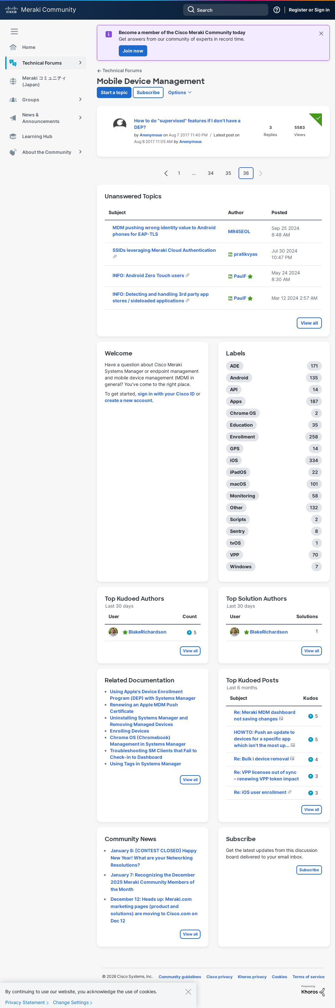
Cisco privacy (219, 976)
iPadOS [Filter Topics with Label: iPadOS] (238, 472)
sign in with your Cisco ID (166, 393)
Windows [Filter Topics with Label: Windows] (241, 566)
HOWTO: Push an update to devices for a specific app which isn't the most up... (264, 738)
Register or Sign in (309, 9)
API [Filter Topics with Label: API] (234, 389)
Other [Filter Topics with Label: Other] (236, 507)
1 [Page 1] (179, 173)
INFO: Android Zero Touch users (149, 275)
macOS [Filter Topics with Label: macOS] (238, 484)
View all (309, 323)
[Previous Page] (166, 173)
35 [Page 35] (228, 173)
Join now (133, 50)
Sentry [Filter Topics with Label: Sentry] (237, 531)
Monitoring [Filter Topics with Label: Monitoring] (242, 495)
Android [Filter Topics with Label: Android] (239, 377)
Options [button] (177, 92)
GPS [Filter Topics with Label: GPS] (234, 448)
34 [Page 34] (211, 173)
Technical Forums (119, 70)
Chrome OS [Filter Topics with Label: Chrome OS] (243, 413)
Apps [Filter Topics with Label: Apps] (236, 401)
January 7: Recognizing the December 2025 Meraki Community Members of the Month (153, 882)
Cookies (279, 976)
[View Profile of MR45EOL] (239, 231)
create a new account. (129, 400)
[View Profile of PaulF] (240, 276)
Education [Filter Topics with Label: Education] (241, 425)
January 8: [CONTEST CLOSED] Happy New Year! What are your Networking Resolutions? (154, 858)
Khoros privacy (252, 976)
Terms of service (308, 976)
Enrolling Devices (129, 731)
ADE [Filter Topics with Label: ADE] (234, 366)
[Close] (188, 994)
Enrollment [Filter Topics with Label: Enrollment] (242, 436)
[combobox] (225, 10)
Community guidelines (180, 976)
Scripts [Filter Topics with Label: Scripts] (238, 519)
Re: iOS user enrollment (260, 792)
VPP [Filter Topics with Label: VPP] (234, 554)
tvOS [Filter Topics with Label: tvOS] (235, 543)
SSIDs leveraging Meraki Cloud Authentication (164, 250)
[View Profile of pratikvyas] (245, 254)
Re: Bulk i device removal (262, 758)
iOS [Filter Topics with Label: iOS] (234, 460)
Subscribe (148, 92)
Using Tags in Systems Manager (145, 763)
